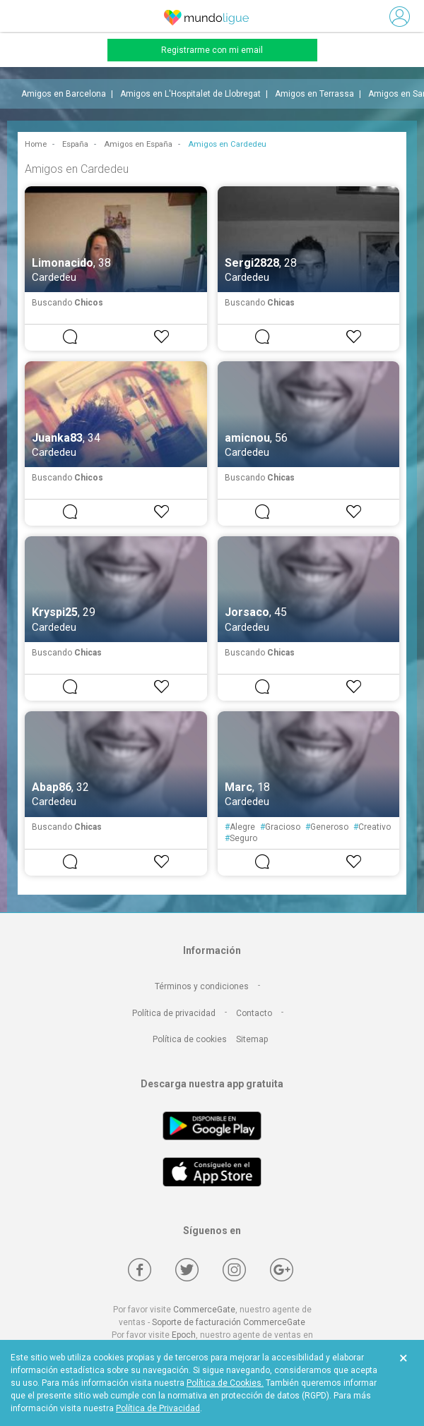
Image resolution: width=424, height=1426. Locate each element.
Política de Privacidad (158, 1408)
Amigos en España (138, 144)
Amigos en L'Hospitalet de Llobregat (190, 94)
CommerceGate (204, 1310)
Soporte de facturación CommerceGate (228, 1322)
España (75, 144)
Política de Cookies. (225, 1383)
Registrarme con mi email (212, 50)
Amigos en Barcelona (63, 94)
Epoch (184, 1335)
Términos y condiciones (202, 986)
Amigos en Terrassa (314, 94)
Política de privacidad (174, 1013)
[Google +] (281, 1269)
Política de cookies (190, 1039)
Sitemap (252, 1039)
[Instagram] (234, 1269)
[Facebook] (139, 1269)
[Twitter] (187, 1269)
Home (36, 144)
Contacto (254, 1013)
